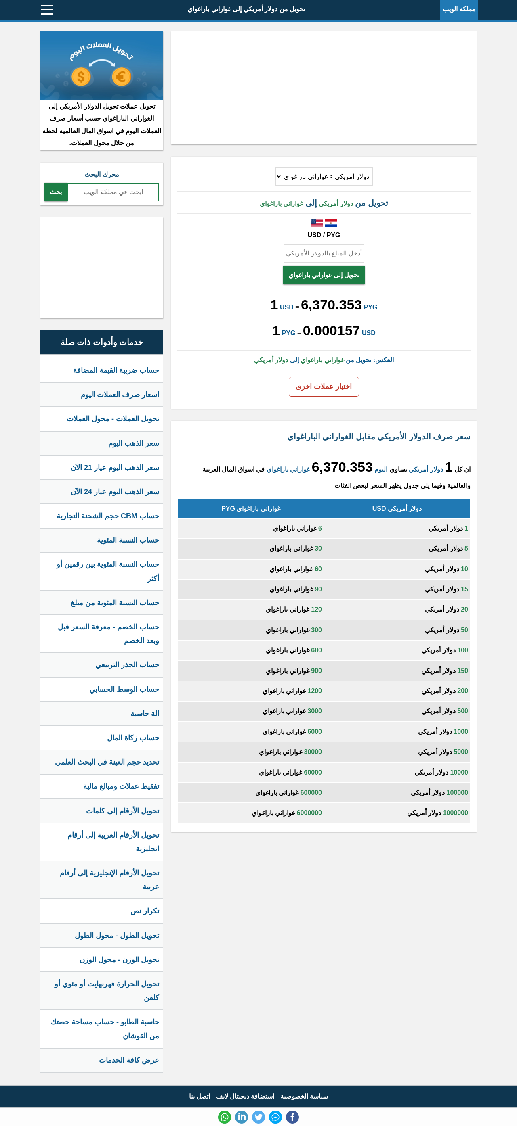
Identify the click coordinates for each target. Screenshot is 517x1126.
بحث (56, 191)
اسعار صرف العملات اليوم (120, 395)
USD (287, 307)
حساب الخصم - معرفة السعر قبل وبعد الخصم (108, 634)
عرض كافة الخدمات (129, 1060)
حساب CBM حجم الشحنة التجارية (108, 516)
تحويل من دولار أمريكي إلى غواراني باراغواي (246, 9)
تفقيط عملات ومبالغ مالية (121, 786)
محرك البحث (101, 174)
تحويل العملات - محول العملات (113, 419)
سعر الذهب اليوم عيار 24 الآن (115, 492)
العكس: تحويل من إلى (324, 360)
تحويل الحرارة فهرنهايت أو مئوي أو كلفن (107, 991)
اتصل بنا (199, 1096)
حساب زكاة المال (133, 738)
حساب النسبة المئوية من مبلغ (115, 603)
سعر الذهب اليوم (133, 443)
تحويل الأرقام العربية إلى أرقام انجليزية (113, 842)
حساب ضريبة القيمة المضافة (116, 370)
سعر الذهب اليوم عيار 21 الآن (115, 468)
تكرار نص (144, 911)
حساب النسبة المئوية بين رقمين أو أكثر (108, 571)
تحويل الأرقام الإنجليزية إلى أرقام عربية (109, 880)
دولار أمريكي (426, 469)
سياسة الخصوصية (304, 1096)
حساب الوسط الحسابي (124, 689)
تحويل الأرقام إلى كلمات (122, 811)
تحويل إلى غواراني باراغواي (323, 275)
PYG (371, 307)
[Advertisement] (324, 87)
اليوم (380, 469)
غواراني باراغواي (288, 469)
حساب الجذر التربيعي (127, 665)
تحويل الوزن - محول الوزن (119, 960)
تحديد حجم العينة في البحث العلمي (107, 762)
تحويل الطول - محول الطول (117, 936)
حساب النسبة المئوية (128, 540)
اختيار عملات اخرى (324, 386)
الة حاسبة (144, 714)
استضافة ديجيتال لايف (245, 1096)
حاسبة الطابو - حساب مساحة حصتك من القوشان (104, 1029)
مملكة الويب (459, 9)
